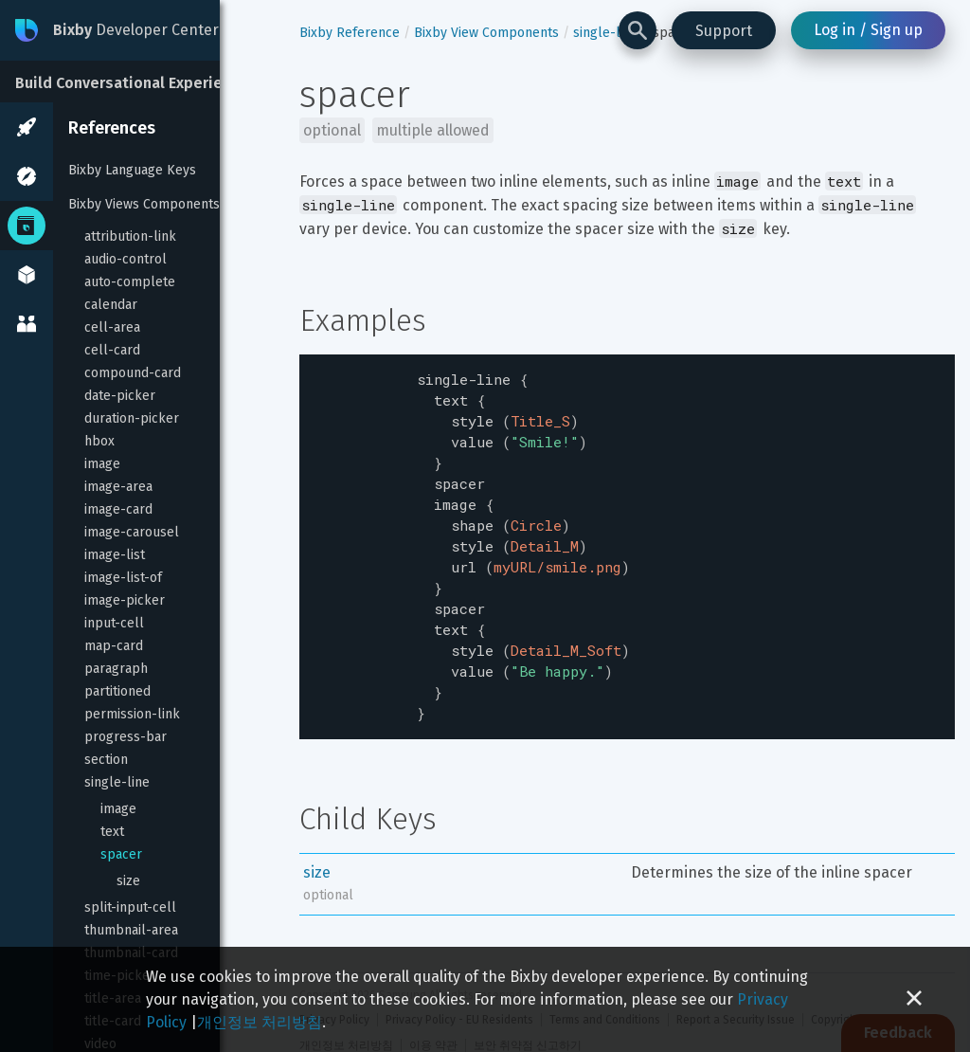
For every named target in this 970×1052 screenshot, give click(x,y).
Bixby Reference (349, 33)
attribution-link (130, 236)
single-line (117, 782)
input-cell (114, 623)
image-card (118, 509)
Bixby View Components (486, 33)
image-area (118, 487)
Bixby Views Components (144, 204)
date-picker (119, 396)
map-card (113, 646)
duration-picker (131, 418)
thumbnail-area (131, 930)
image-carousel (131, 532)
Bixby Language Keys (132, 170)
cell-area (112, 327)
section (106, 760)
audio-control (125, 259)
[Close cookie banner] (914, 999)
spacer (121, 854)
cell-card (112, 350)
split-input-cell (130, 907)
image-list (114, 555)
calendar (110, 305)
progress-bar (125, 737)
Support (723, 31)
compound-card (132, 373)
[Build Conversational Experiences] (142, 81)
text (112, 832)
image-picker (124, 600)
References (111, 128)
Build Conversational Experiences (136, 83)
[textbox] (627, 530)
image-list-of (123, 578)
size (128, 881)
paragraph (116, 669)
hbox (99, 441)
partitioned (117, 691)
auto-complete (129, 282)
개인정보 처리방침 (259, 1022)
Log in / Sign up (868, 30)
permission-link (132, 714)
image (102, 464)
